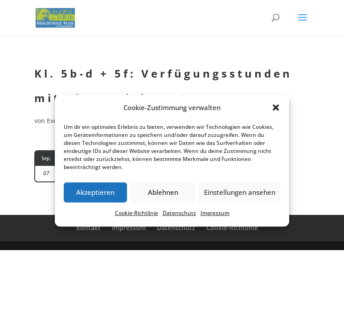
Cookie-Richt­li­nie (136, 213)
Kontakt (88, 227)
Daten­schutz (179, 213)
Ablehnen (163, 192)
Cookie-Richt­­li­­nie (232, 227)
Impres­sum (215, 213)
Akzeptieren (95, 192)
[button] (275, 107)
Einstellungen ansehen (239, 192)
